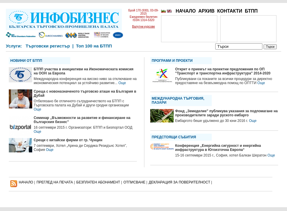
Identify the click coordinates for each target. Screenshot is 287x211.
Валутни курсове (143, 26)
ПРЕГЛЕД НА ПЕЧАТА (55, 182)
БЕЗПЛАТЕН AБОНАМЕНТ (98, 182)
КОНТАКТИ (229, 10)
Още (122, 83)
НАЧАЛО (186, 10)
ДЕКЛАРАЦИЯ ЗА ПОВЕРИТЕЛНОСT (179, 182)
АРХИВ (206, 10)
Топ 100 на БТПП (94, 45)
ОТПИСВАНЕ (135, 182)
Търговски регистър (47, 45)
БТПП (251, 10)
